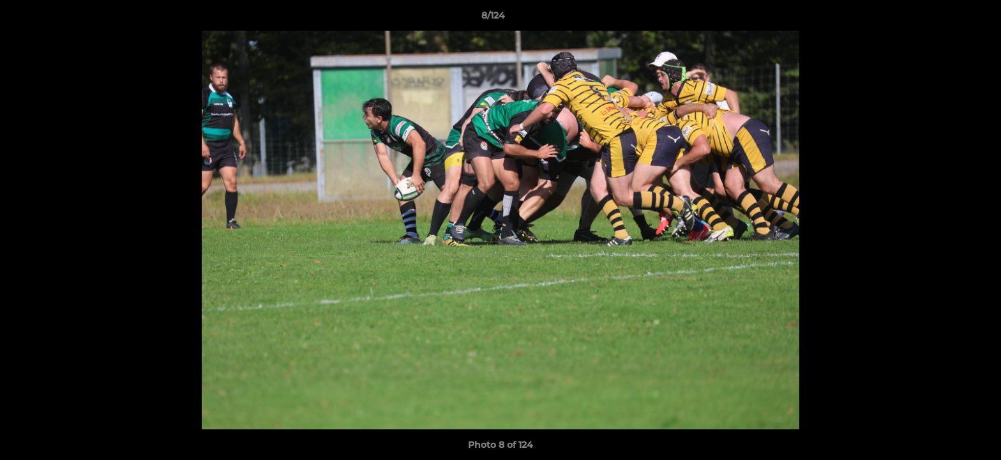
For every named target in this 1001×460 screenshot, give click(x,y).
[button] (947, 18)
